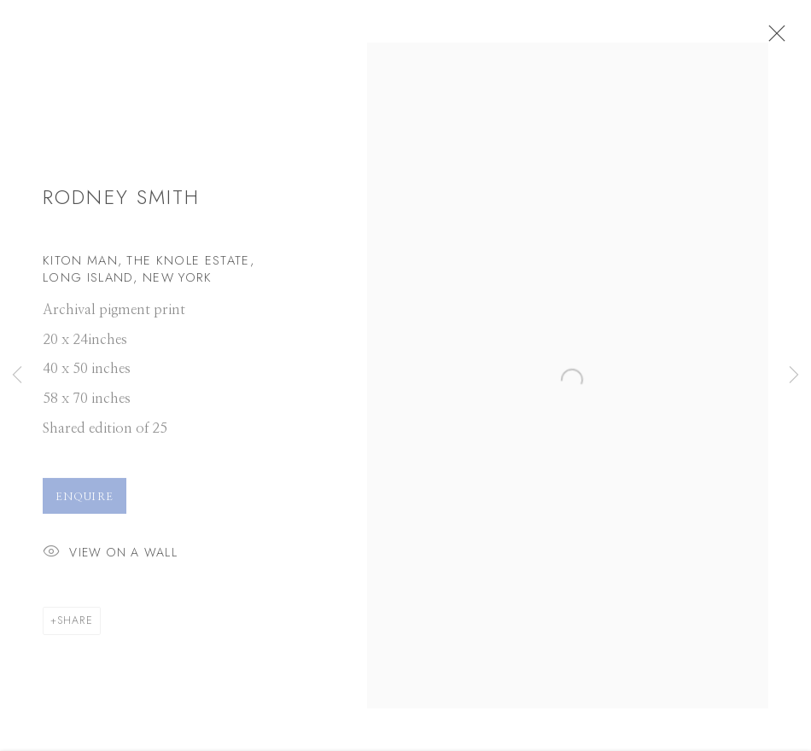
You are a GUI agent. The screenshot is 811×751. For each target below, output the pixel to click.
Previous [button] (17, 375)
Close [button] (789, 38)
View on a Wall (110, 559)
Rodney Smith (122, 203)
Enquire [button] (84, 503)
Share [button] (75, 626)
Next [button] (794, 375)
